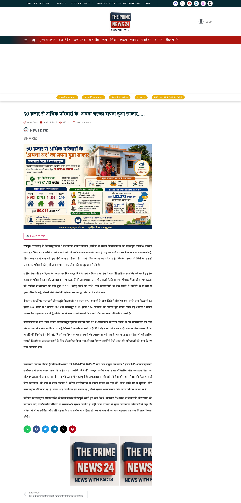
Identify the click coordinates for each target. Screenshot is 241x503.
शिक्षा (113, 40)
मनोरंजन (146, 40)
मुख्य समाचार (47, 40)
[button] (27, 429)
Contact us (86, 3)
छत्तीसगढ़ (80, 40)
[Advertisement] (120, 69)
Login (147, 3)
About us (61, 3)
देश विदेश (65, 40)
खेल (104, 40)
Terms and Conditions (128, 3)
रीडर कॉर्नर (172, 40)
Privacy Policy (105, 3)
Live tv (73, 3)
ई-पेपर (159, 40)
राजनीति (94, 40)
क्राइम (123, 40)
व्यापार (134, 40)
